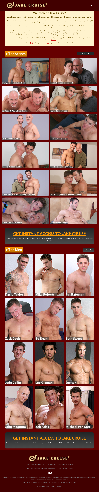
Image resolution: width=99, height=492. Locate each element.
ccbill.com (49, 479)
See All (88, 249)
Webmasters (27, 483)
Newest (85, 53)
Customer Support (40, 483)
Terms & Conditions (68, 483)
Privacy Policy (54, 483)
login (31, 43)
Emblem (53, 40)
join (48, 43)
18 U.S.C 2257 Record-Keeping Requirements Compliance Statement (49, 468)
